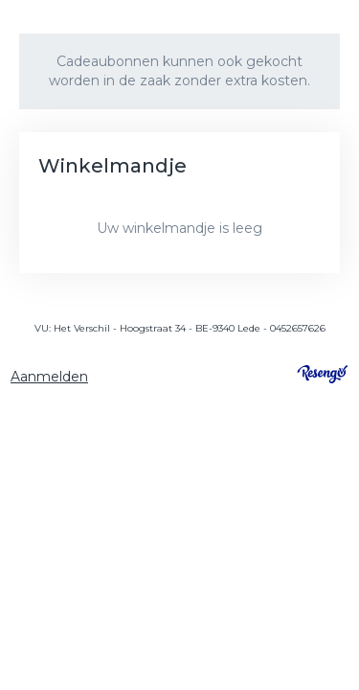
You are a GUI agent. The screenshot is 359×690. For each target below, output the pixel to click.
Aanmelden (49, 376)
